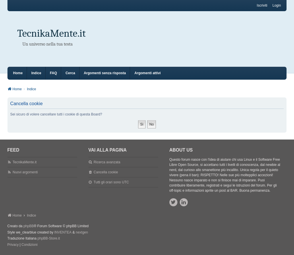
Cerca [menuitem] (70, 73)
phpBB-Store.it (49, 238)
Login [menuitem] (276, 5)
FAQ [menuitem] (53, 73)
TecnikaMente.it (51, 33)
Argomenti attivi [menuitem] (147, 73)
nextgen (82, 232)
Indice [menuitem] (36, 73)
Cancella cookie (106, 172)
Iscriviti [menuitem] (262, 5)
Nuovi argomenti (25, 172)
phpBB (29, 226)
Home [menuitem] (18, 73)
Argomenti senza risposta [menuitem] (105, 73)
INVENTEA (62, 232)
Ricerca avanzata (107, 162)
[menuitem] (13, 245)
